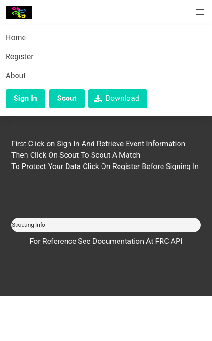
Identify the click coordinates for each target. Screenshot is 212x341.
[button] (199, 12)
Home (16, 37)
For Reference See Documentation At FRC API (106, 241)
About (16, 75)
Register (20, 56)
